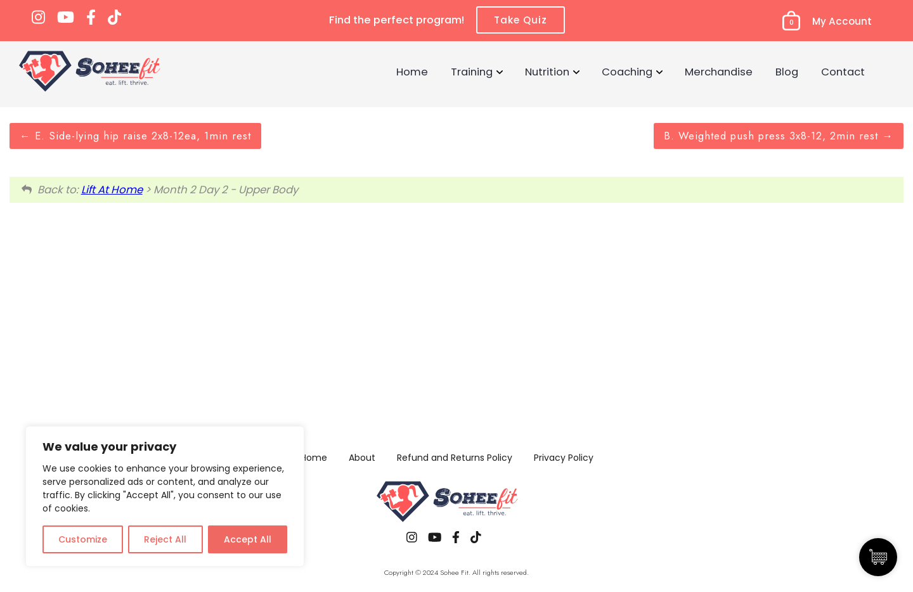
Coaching (627, 71)
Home (412, 71)
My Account (842, 21)
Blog (786, 71)
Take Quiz (520, 20)
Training (472, 71)
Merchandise (719, 71)
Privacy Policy (563, 457)
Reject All (165, 539)
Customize (82, 539)
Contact (843, 71)
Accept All (247, 539)
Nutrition (547, 71)
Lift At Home (112, 189)
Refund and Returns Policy (454, 457)
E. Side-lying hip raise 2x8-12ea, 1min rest (135, 135)
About (362, 457)
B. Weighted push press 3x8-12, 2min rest (778, 135)
